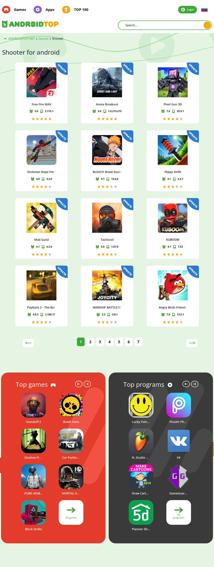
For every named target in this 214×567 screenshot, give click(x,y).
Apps (50, 10)
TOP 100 (81, 10)
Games (20, 10)
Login (190, 9)
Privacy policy (143, 540)
